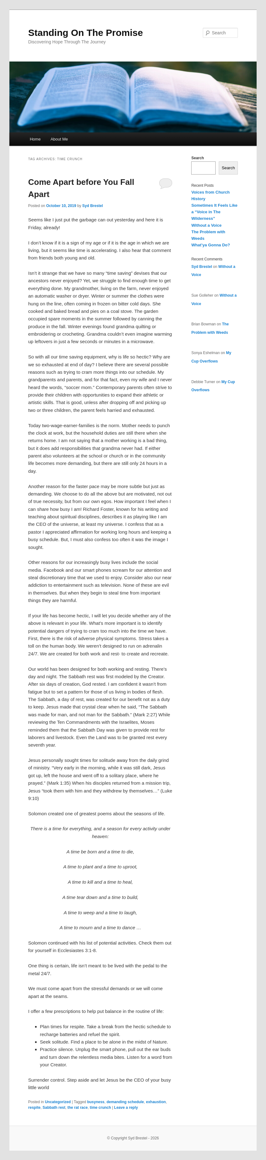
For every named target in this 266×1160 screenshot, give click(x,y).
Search (197, 158)
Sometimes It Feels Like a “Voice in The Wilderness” (214, 212)
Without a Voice (206, 225)
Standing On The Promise (85, 32)
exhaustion (156, 1102)
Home (35, 139)
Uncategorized (58, 1102)
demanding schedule (125, 1102)
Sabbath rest (54, 1107)
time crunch (100, 1107)
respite (34, 1107)
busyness (95, 1102)
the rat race (77, 1107)
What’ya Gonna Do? (210, 245)
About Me (59, 139)
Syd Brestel (92, 206)
